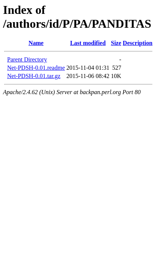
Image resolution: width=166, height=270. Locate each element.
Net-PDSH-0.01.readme (36, 67)
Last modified (88, 43)
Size (116, 43)
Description (137, 43)
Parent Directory (27, 59)
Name (36, 43)
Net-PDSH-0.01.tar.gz (33, 76)
